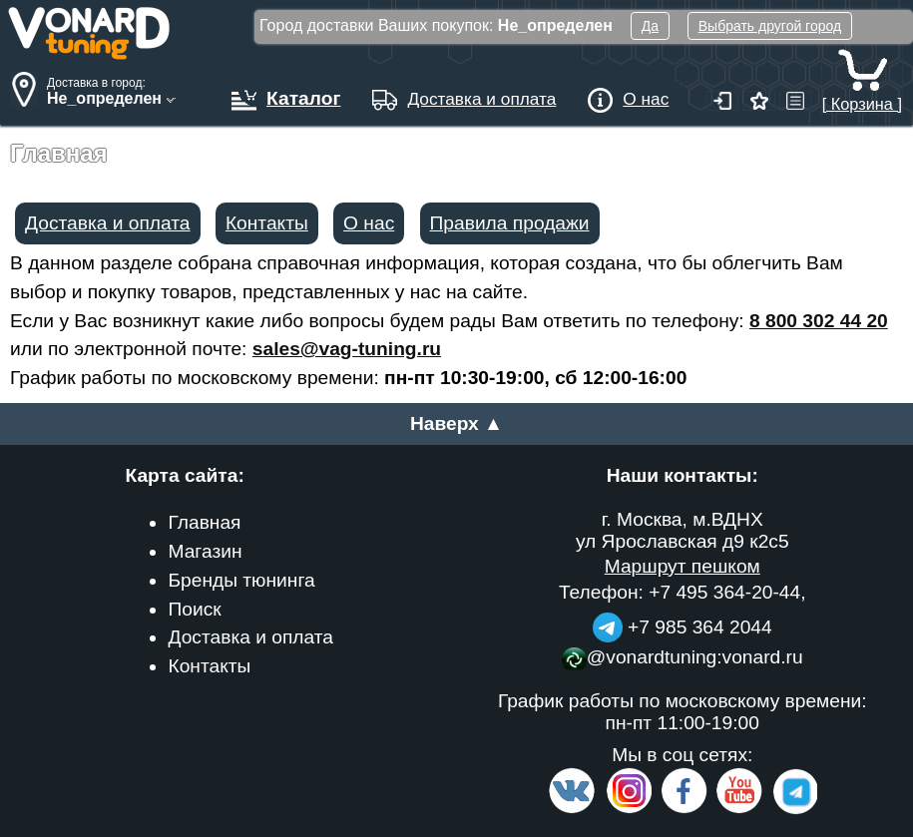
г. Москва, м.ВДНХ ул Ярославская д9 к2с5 (682, 530)
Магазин (204, 551)
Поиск (194, 609)
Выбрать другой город (769, 26)
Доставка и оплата (108, 222)
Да (650, 26)
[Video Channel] (739, 809)
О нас (368, 222)
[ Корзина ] (862, 94)
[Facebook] (682, 809)
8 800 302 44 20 (818, 320)
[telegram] (792, 809)
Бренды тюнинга (241, 580)
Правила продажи (510, 222)
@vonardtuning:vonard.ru (682, 656)
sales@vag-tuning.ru (346, 348)
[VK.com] (572, 809)
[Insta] (629, 809)
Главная (204, 522)
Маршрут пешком (682, 566)
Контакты (267, 222)
